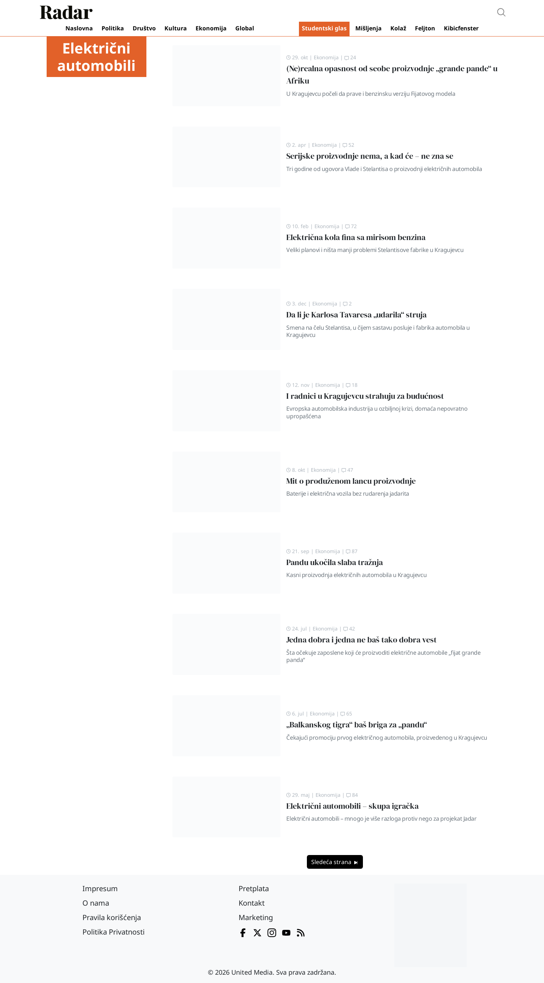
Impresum (100, 888)
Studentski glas (324, 28)
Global (244, 28)
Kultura (175, 28)
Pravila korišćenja (111, 917)
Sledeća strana (335, 862)
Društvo (144, 28)
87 (351, 551)
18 (351, 384)
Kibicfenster (461, 28)
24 (350, 57)
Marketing (256, 917)
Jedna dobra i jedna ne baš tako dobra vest (361, 639)
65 (346, 713)
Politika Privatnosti (113, 932)
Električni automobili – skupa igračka (352, 806)
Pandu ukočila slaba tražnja (334, 562)
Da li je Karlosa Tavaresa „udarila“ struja (356, 314)
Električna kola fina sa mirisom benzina (355, 237)
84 (352, 794)
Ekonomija (211, 28)
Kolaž (398, 28)
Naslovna (79, 28)
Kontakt (252, 903)
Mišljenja (368, 28)
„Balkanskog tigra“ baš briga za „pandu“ (356, 724)
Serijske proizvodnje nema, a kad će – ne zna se (369, 156)
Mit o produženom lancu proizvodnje (351, 481)
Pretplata (254, 888)
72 (351, 226)
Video (278, 29)
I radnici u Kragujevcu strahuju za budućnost (365, 396)
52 (348, 144)
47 (347, 469)
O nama (95, 903)
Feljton (425, 28)
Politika (113, 28)
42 (349, 628)
